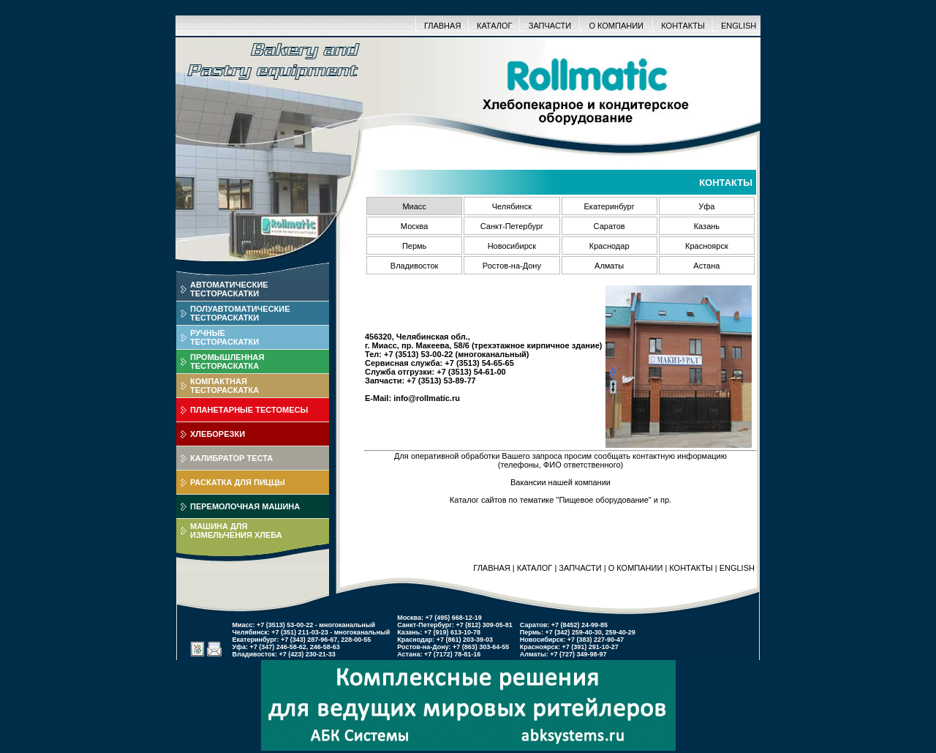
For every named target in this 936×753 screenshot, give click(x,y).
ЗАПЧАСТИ (550, 25)
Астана (706, 265)
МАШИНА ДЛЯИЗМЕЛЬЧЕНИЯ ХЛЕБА (236, 530)
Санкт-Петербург (511, 226)
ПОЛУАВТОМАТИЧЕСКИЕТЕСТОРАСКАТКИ (240, 313)
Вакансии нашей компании (560, 482)
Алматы (609, 265)
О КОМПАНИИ (616, 25)
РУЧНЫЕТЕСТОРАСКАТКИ (224, 337)
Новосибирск (512, 245)
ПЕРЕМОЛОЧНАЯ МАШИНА (245, 506)
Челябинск (512, 206)
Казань (707, 226)
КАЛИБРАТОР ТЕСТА (231, 458)
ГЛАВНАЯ (442, 25)
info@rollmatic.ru (426, 398)
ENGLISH (738, 25)
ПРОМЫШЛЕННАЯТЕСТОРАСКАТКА (227, 361)
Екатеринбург (609, 206)
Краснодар (609, 245)
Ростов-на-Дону (512, 265)
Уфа (706, 206)
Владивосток (414, 265)
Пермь (414, 245)
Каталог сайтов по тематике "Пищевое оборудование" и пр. (560, 499)
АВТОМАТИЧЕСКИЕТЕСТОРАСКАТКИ (229, 289)
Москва (415, 226)
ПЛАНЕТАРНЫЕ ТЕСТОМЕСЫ (249, 409)
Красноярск (706, 245)
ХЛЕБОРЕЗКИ (217, 434)
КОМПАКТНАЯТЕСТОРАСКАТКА (224, 385)
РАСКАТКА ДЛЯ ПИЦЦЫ (237, 482)
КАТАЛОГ (495, 25)
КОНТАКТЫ (682, 25)
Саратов (609, 226)
